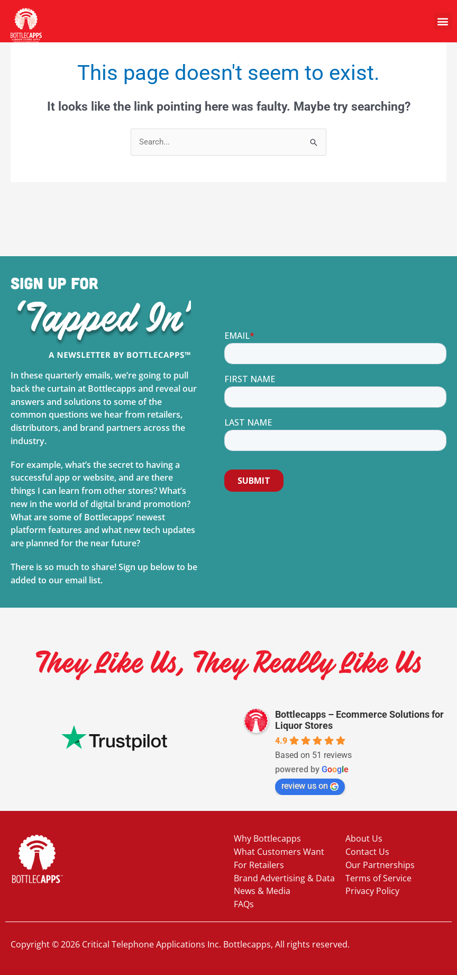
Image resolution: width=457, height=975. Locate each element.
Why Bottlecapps (267, 838)
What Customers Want (279, 851)
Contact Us (367, 851)
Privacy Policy (372, 891)
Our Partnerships (380, 865)
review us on (310, 786)
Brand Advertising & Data (284, 878)
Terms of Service (378, 878)
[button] (443, 21)
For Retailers (259, 865)
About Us (363, 838)
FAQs (244, 904)
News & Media (262, 891)
